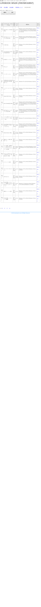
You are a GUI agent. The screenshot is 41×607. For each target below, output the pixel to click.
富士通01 (6, 7)
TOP (1, 7)
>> (9, 208)
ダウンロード (38, 30)
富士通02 (11, 7)
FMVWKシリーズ (19, 7)
